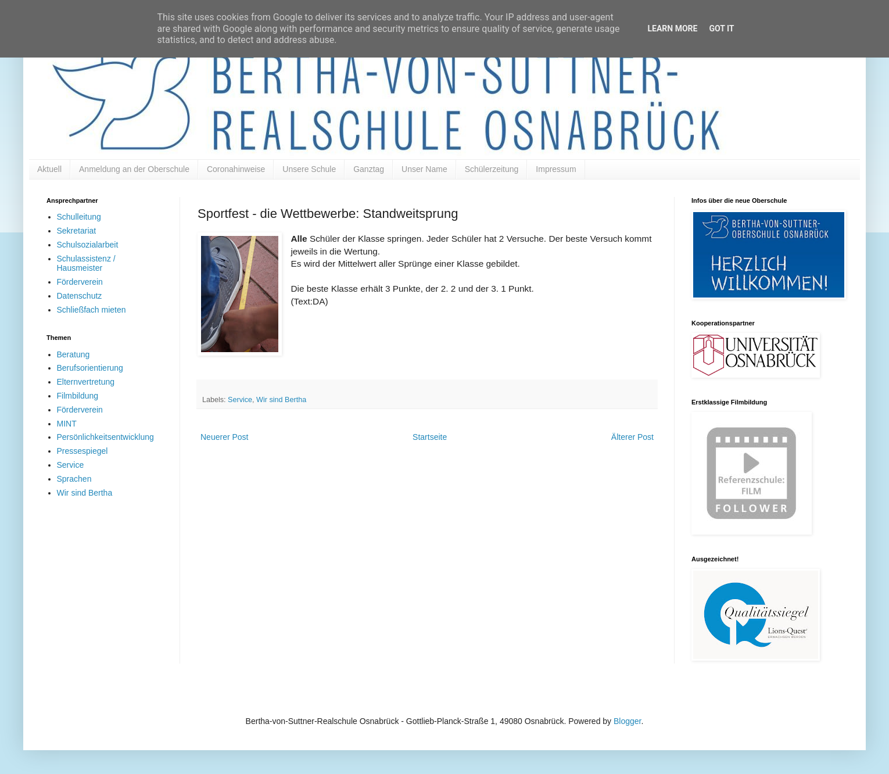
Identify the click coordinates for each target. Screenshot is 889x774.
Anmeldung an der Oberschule (134, 169)
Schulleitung (79, 216)
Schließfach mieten (91, 309)
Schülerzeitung (492, 169)
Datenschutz (79, 295)
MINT (67, 423)
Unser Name (424, 169)
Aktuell (49, 169)
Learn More (672, 28)
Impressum (556, 169)
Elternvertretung (86, 381)
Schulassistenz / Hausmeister (86, 263)
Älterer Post (632, 437)
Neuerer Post (224, 437)
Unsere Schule (309, 169)
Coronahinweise (236, 169)
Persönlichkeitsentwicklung (105, 437)
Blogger (627, 721)
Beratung (73, 354)
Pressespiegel (82, 451)
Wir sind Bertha (281, 400)
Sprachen (74, 478)
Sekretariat (76, 230)
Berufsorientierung (90, 367)
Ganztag (368, 169)
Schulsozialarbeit (88, 244)
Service (240, 400)
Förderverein (80, 281)
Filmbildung (78, 395)
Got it (721, 28)
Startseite (430, 437)
